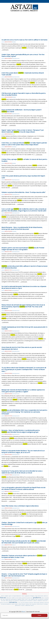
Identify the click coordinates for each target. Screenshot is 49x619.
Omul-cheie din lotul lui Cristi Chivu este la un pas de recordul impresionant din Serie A (22, 348)
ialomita (13, 602)
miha (42, 597)
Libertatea (14, 146)
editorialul (36, 602)
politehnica (14, 599)
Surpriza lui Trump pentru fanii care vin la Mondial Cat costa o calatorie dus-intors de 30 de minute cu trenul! (22, 472)
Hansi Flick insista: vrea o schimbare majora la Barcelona (20, 506)
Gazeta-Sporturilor (15, 58)
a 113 (19, 602)
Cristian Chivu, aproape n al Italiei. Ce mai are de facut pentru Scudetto (24, 160)
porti (32, 605)
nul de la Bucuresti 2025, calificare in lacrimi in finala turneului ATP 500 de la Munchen (24, 267)
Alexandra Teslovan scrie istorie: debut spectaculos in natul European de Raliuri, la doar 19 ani (24, 556)
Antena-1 (14, 544)
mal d (2, 595)
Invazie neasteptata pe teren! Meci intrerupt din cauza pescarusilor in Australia (24, 328)
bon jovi (45, 600)
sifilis (20, 604)
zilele (38, 604)
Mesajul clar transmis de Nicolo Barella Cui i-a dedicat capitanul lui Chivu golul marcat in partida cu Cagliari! (23, 391)
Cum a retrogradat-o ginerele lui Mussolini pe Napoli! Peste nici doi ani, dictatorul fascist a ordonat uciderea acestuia (23, 488)
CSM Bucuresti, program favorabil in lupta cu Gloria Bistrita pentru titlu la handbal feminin (24, 94)
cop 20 (22, 602)
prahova (37, 597)
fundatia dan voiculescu (37, 599)
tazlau (27, 604)
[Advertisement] (24, 23)
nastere (34, 604)
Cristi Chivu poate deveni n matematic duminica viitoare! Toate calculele (23, 74)
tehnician (8, 599)
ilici (31, 604)
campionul (27, 605)
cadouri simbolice (38, 600)
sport (16, 604)
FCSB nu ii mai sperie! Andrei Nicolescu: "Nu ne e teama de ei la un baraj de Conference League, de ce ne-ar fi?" (23, 451)
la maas (46, 604)
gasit (10, 595)
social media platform (21, 597)
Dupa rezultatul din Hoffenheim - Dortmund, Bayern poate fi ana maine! (21, 111)
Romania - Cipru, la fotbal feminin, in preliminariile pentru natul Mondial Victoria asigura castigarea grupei (21, 431)
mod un (46, 595)
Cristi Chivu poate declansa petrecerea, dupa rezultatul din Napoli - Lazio (24, 177)
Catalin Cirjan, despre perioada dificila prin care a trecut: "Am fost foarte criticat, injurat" (23, 55)
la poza (23, 605)
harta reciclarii (4, 602)
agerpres (27, 595)
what (7, 600)
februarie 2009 (10, 597)
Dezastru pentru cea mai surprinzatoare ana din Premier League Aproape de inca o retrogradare (23, 248)
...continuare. (5, 50)
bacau (3, 597)
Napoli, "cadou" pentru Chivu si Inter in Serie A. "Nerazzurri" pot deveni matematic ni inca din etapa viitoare (23, 131)
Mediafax (14, 41)
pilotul (42, 602)
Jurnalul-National (15, 290)
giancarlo (17, 605)
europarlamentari (16, 595)
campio (7, 595)
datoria (31, 602)
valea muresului (39, 595)
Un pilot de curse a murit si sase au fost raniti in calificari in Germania (24, 40)
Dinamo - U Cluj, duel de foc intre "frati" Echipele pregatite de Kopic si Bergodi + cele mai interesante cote (24, 575)
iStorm (23, 611)
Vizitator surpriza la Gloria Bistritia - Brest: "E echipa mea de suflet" (24, 192)
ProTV (13, 134)
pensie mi (30, 597)
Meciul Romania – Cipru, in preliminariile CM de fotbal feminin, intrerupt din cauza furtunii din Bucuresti (22, 228)
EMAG (24, 594)
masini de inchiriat (14, 600)
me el (42, 604)
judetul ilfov (21, 599)
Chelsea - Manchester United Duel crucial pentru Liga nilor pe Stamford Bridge (24, 523)
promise (27, 602)
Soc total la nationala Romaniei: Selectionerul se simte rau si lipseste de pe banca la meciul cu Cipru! (24, 287)
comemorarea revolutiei (26, 600)
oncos (23, 595)
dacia (23, 604)
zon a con (27, 599)
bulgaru (32, 595)
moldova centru (11, 604)
